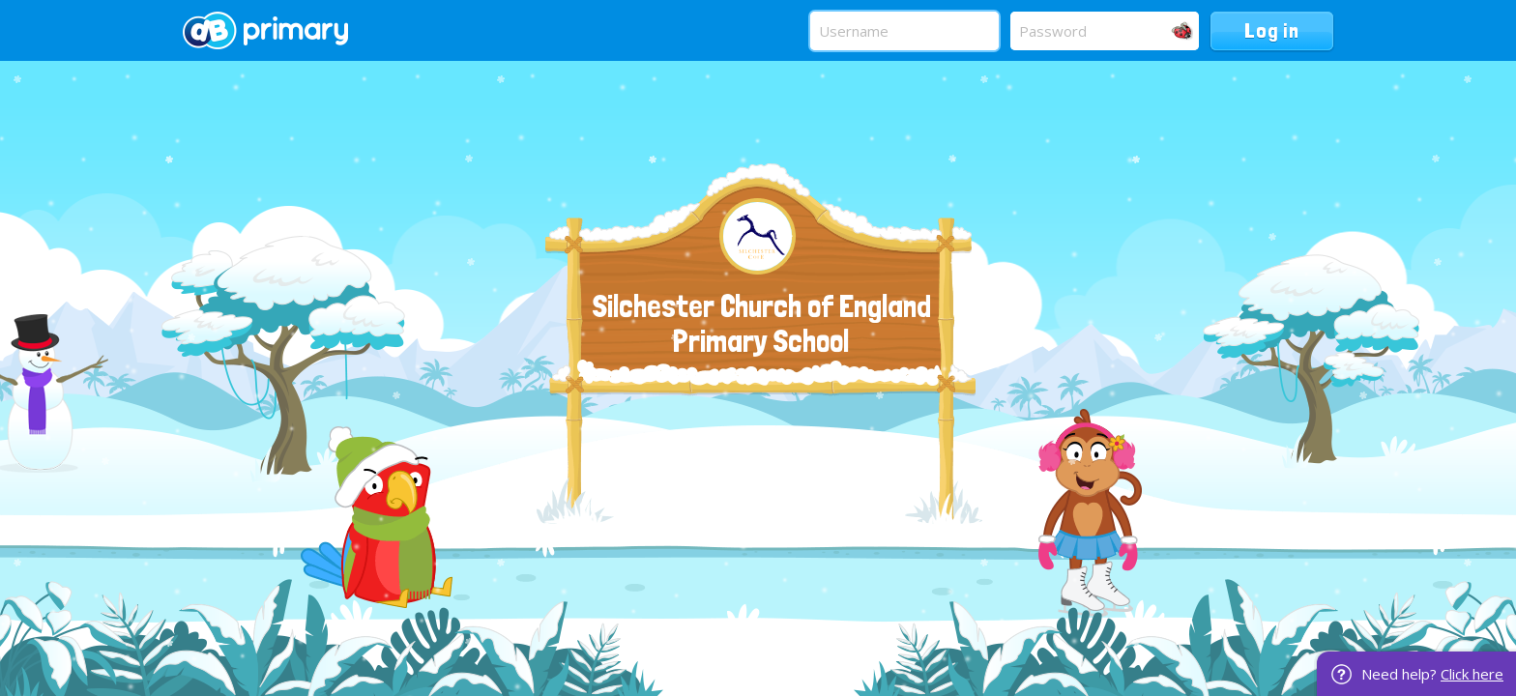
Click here (1472, 673)
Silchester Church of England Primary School (761, 324)
